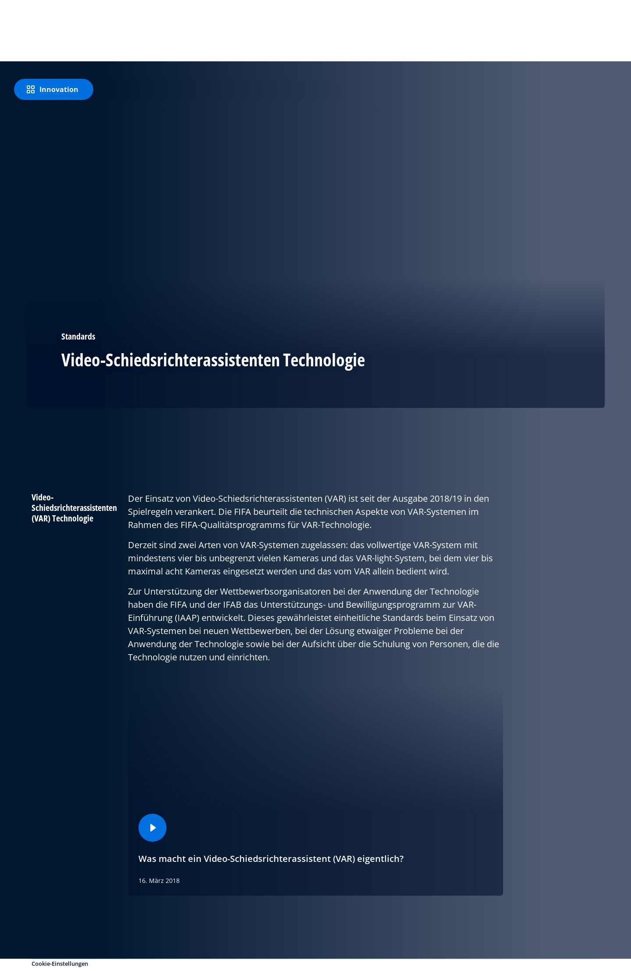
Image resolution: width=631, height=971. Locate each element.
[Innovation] (53, 89)
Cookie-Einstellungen (60, 963)
